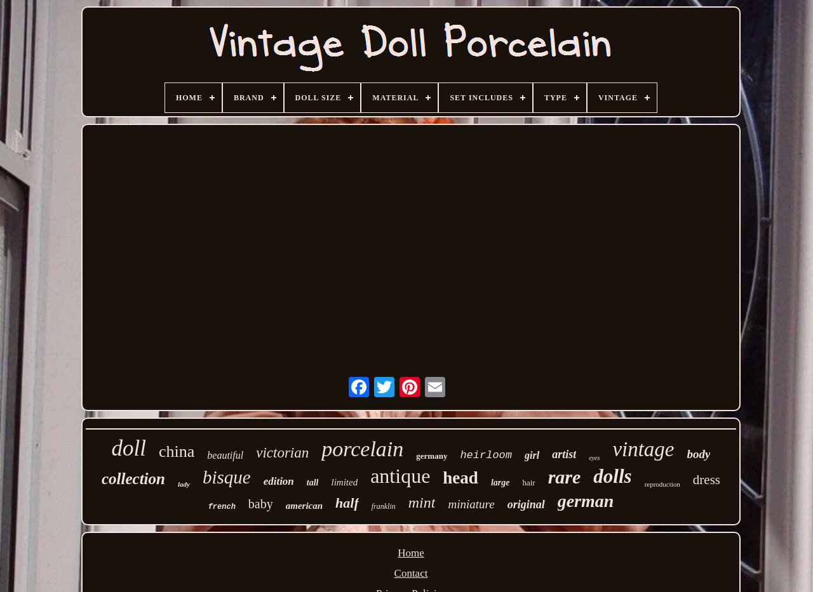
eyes (594, 457)
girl (532, 455)
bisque (227, 477)
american (304, 506)
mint (422, 502)
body (699, 454)
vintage (643, 449)
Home (411, 553)
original (526, 504)
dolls (612, 476)
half (347, 503)
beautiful (225, 455)
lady (184, 484)
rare (564, 476)
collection (133, 478)
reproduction (662, 484)
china (176, 451)
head (460, 477)
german (586, 501)
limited (344, 482)
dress (706, 479)
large (500, 482)
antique (400, 475)
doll (129, 448)
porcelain (362, 449)
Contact (411, 573)
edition (279, 481)
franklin (384, 506)
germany (431, 456)
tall (313, 482)
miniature (471, 504)
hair (528, 482)
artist (564, 454)
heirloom (486, 455)
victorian (282, 453)
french (222, 507)
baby (260, 504)
